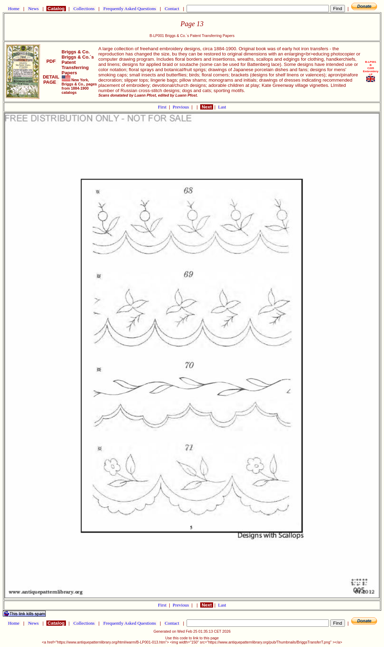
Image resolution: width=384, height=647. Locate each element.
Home (14, 8)
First (163, 107)
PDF (51, 61)
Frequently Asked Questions (129, 8)
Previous (181, 107)
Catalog (56, 8)
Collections (84, 8)
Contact (172, 8)
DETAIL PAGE (51, 77)
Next (206, 107)
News (33, 8)
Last (222, 107)
